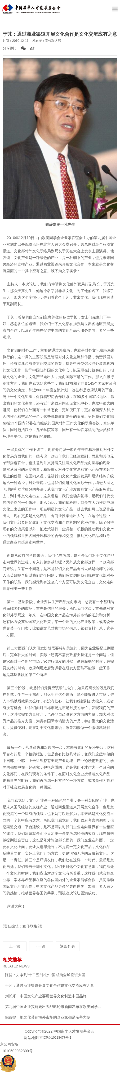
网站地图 (31, 1037)
